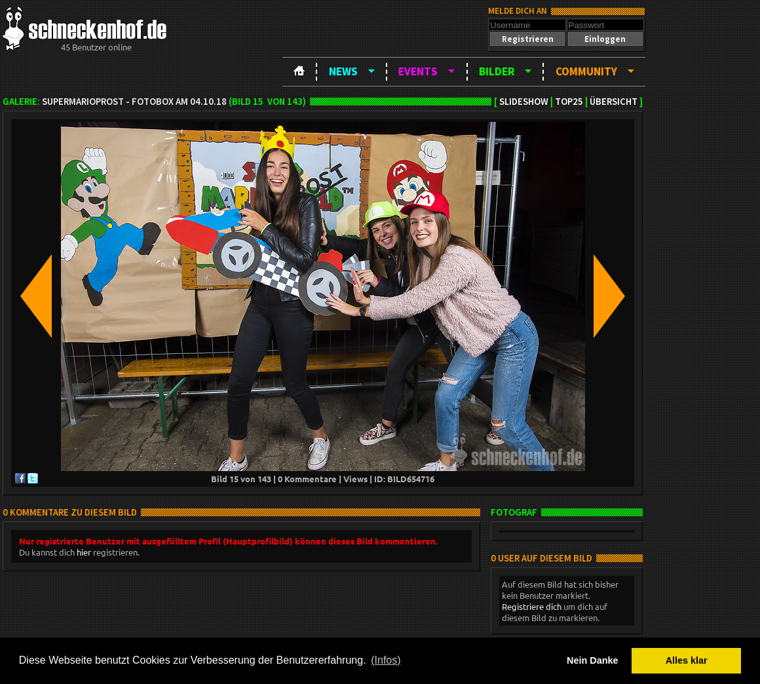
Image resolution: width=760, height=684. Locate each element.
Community (586, 71)
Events (418, 71)
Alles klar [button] (687, 660)
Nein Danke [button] (592, 660)
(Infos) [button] (385, 660)
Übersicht (613, 101)
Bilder (496, 71)
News (343, 71)
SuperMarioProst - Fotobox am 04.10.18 (134, 101)
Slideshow (523, 101)
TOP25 (569, 101)
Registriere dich (531, 606)
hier (84, 552)
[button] (527, 39)
